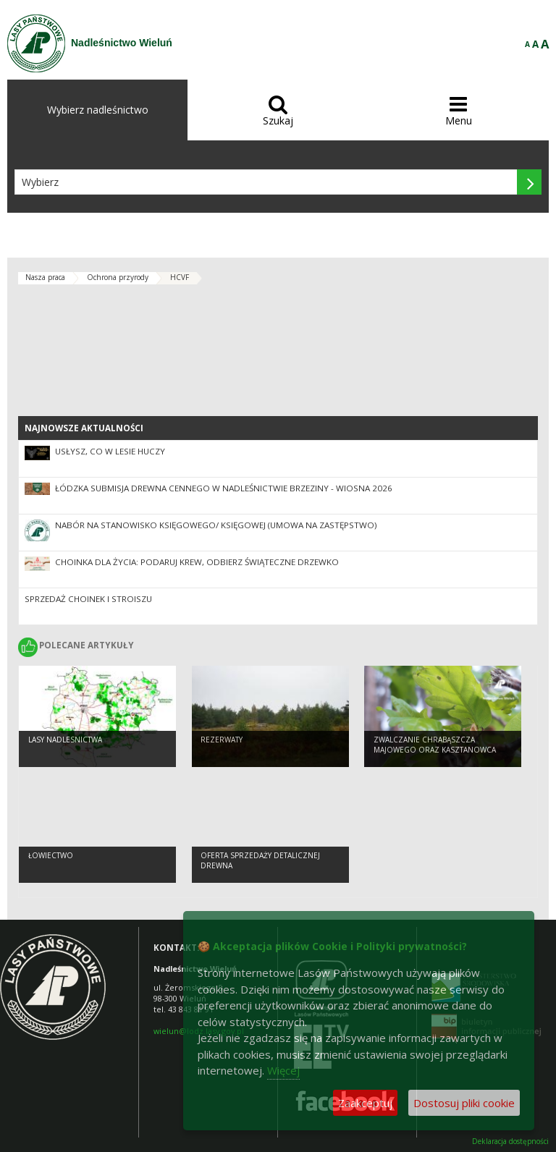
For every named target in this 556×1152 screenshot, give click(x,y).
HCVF (179, 277)
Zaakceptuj (365, 1103)
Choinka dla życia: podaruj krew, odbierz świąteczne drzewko (197, 561)
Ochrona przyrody (117, 277)
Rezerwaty (222, 739)
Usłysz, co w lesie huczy (110, 451)
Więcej (283, 1070)
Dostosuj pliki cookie (464, 1103)
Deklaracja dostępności (510, 1141)
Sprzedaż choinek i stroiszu (88, 598)
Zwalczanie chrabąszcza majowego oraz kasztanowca (435, 744)
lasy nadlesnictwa (65, 739)
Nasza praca (45, 277)
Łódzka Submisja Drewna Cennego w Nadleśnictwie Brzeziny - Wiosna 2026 (223, 488)
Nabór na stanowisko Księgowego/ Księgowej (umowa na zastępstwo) (216, 525)
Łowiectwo (50, 855)
